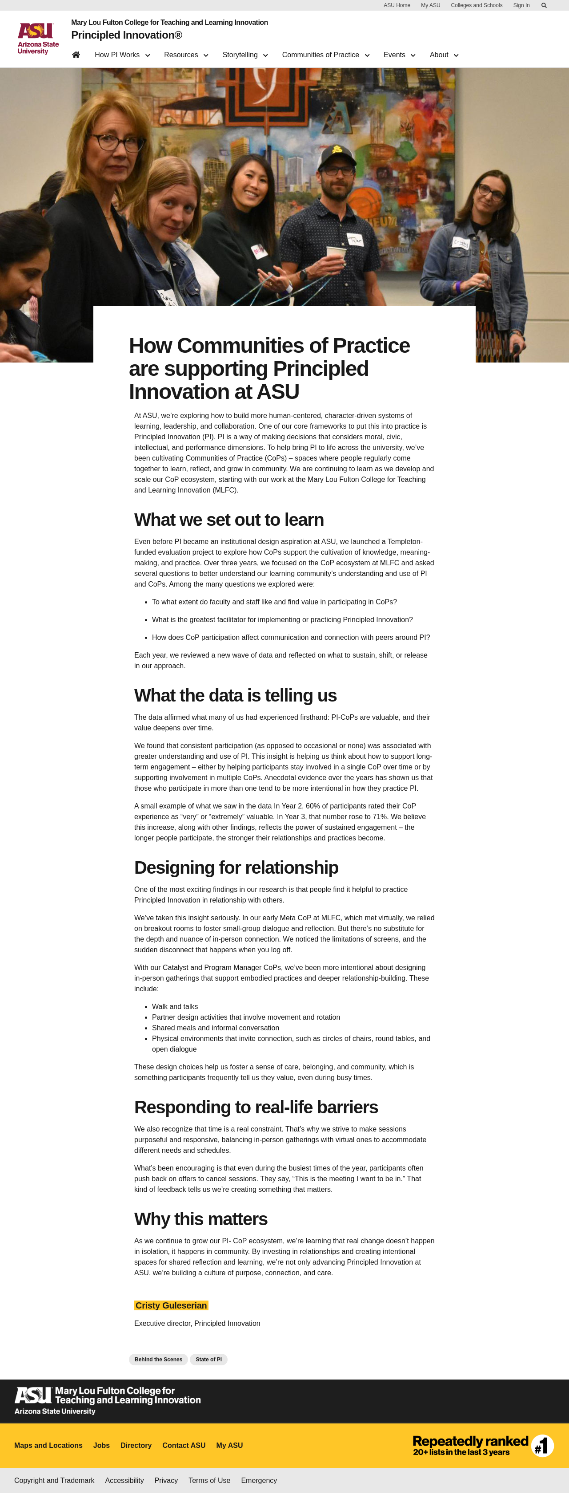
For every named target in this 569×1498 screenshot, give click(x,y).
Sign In (521, 5)
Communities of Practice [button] (325, 51)
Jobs (101, 1450)
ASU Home (397, 5)
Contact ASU (183, 1450)
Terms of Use (209, 1485)
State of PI (209, 1364)
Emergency (259, 1485)
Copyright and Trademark (54, 1485)
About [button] (444, 51)
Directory (136, 1450)
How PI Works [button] (122, 51)
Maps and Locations (48, 1450)
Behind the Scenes (158, 1364)
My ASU (430, 5)
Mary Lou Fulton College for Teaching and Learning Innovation (164, 21)
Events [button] (400, 51)
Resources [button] (186, 51)
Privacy (166, 1485)
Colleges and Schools (477, 5)
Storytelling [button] (245, 51)
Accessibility (124, 1485)
